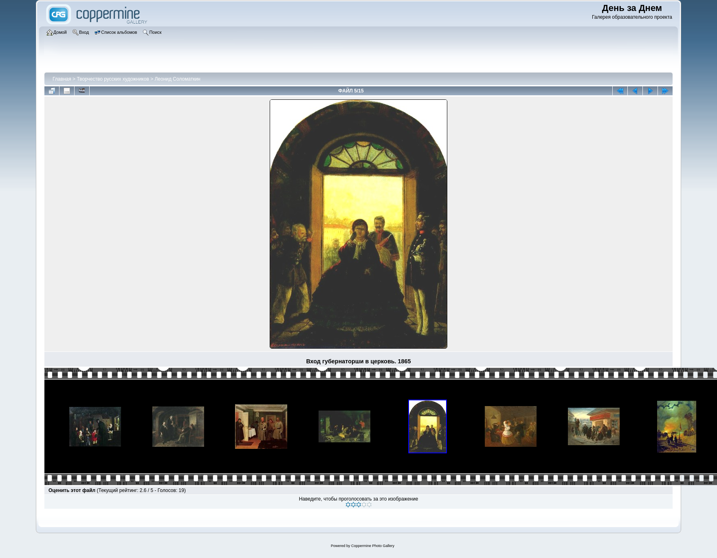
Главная (62, 79)
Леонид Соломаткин (177, 79)
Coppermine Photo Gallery (372, 546)
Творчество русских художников (113, 79)
